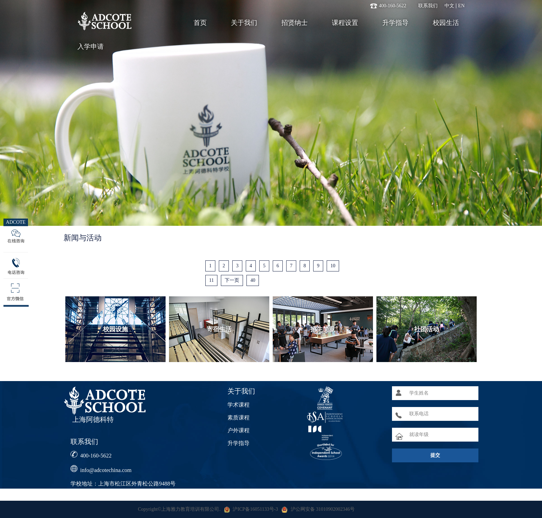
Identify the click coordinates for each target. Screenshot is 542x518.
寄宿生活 (219, 329)
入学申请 (90, 46)
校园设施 (115, 329)
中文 (449, 5)
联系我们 (428, 5)
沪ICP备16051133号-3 (255, 509)
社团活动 (426, 329)
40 (252, 280)
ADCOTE (16, 222)
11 (211, 280)
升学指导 (395, 22)
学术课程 (238, 405)
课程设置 (345, 22)
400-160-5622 (96, 456)
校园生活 (446, 22)
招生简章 (322, 329)
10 (332, 265)
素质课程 (238, 417)
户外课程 (238, 430)
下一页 (232, 280)
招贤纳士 (294, 22)
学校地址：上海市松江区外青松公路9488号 (123, 484)
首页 (200, 22)
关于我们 (244, 22)
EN (461, 5)
